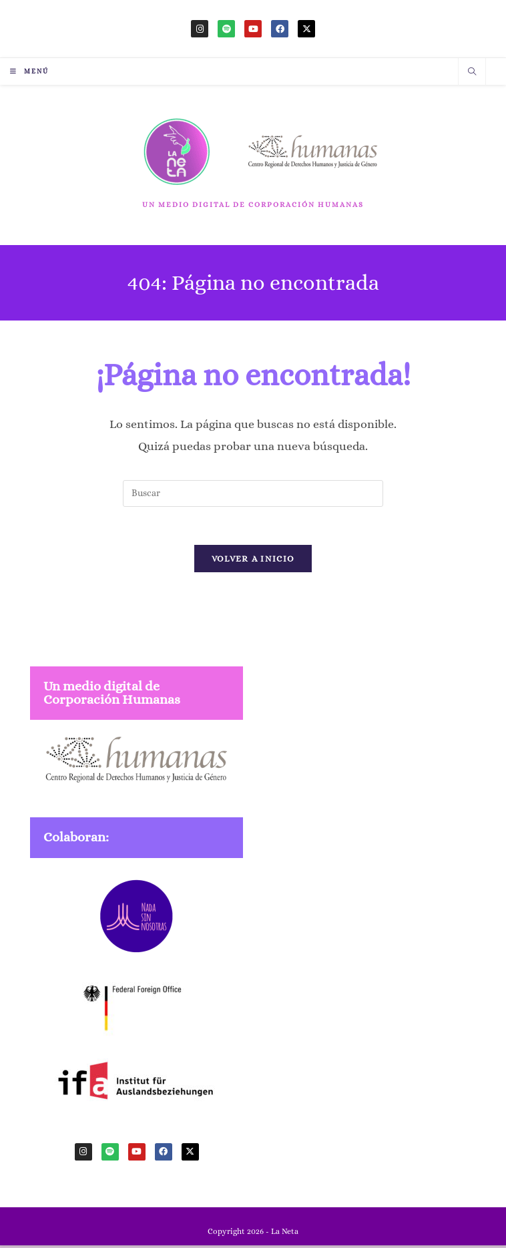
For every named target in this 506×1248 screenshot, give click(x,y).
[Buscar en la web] (472, 72)
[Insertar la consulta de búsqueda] (253, 493)
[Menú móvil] (29, 71)
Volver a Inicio (253, 561)
